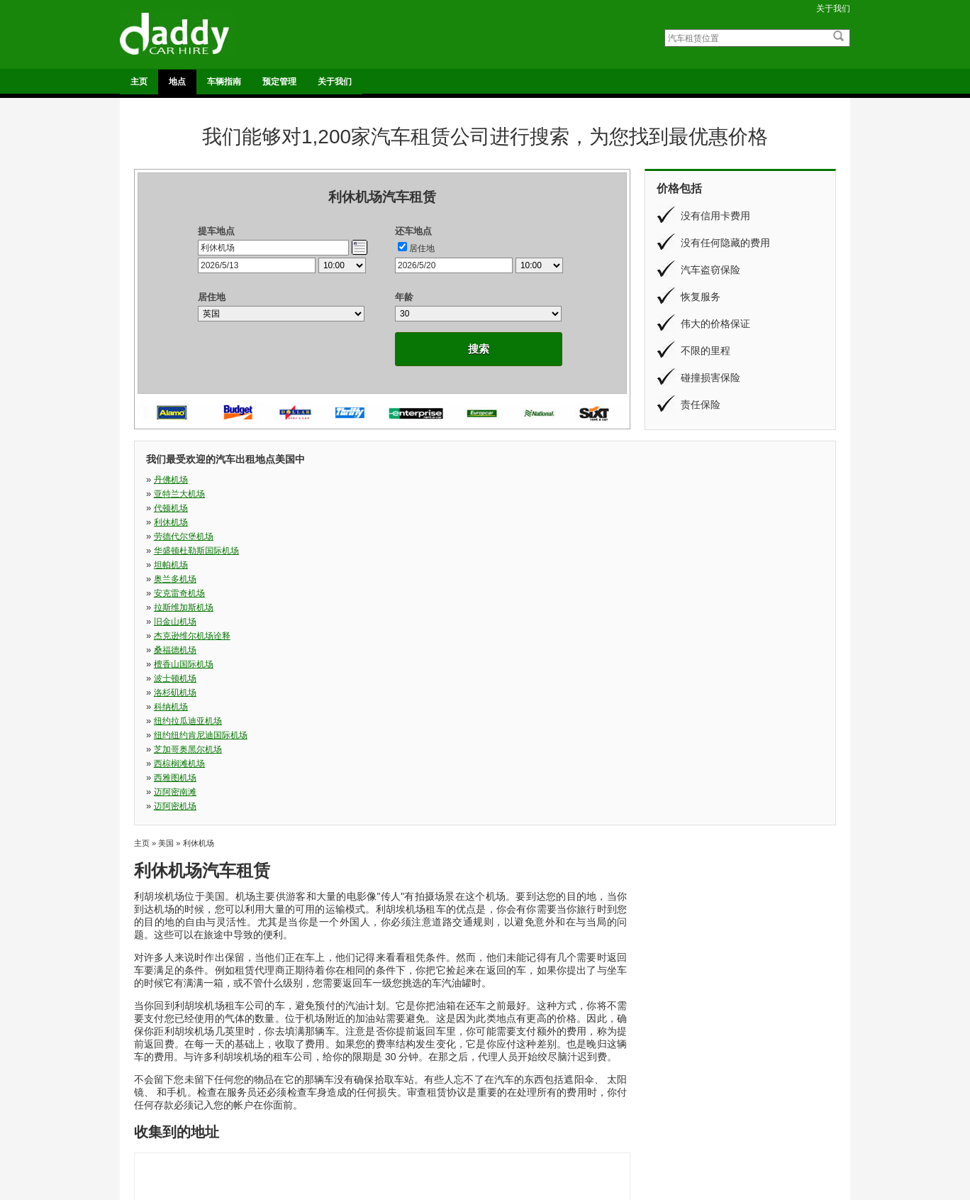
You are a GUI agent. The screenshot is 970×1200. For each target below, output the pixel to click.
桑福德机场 (175, 522)
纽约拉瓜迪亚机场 (353, 536)
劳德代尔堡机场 (183, 494)
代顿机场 (501, 480)
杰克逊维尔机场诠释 (688, 508)
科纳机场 (171, 536)
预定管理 (279, 82)
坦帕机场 (501, 494)
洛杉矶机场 (671, 522)
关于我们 (833, 8)
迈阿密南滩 (505, 551)
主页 (138, 82)
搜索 (478, 349)
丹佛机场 (171, 480)
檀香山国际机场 (349, 522)
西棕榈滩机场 (179, 551)
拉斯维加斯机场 (349, 508)
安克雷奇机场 (179, 508)
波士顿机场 (505, 522)
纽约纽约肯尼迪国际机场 (531, 536)
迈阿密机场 (671, 551)
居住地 (422, 248)
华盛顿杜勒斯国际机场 (361, 494)
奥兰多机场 (671, 494)
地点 (177, 82)
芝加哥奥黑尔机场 (684, 536)
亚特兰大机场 (344, 480)
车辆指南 (224, 82)
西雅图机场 (340, 551)
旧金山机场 (505, 508)
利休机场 (667, 480)
